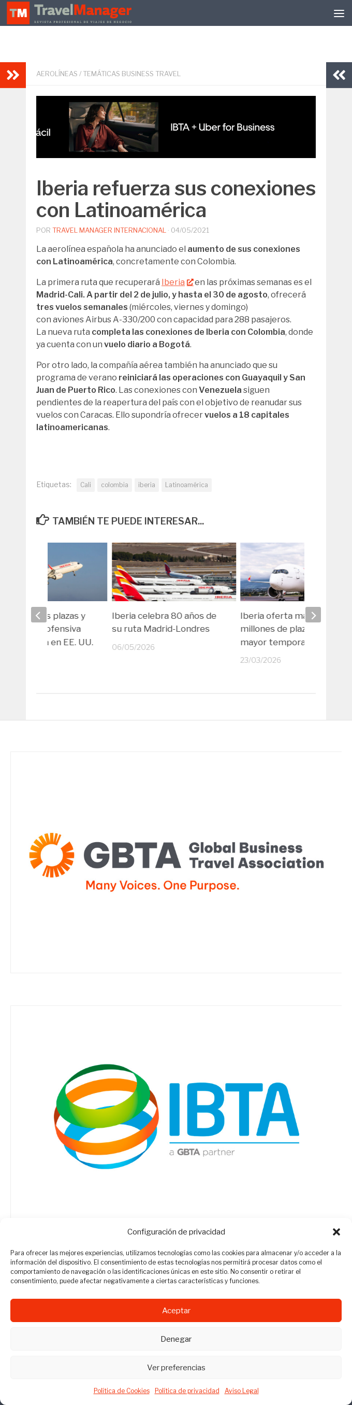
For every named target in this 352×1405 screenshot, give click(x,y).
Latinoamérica (186, 485)
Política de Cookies (122, 1391)
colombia (114, 485)
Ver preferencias (176, 1367)
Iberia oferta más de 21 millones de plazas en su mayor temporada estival (292, 629)
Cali (85, 485)
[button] (336, 1232)
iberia (146, 485)
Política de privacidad (187, 1391)
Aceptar (176, 1310)
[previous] (39, 614)
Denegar (176, 1339)
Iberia (177, 282)
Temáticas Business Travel (132, 73)
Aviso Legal (242, 1391)
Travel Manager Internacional (109, 230)
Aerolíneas (57, 73)
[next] (313, 614)
